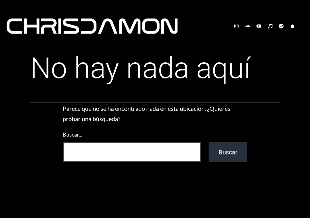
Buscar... (72, 134)
